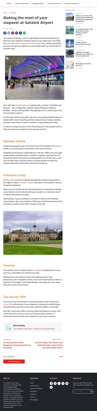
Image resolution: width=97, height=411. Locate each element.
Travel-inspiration (80, 40)
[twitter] (86, 3)
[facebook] (82, 3)
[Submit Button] (91, 391)
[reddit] (81, 3)
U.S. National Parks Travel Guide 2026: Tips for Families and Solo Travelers (84, 32)
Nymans (58, 146)
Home (32, 383)
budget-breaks (79, 13)
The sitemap (34, 400)
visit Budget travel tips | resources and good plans (34, 328)
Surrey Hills (8, 304)
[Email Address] (81, 391)
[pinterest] (89, 3)
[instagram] (84, 3)
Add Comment (14, 361)
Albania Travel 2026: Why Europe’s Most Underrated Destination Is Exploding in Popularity (84, 18)
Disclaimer (33, 391)
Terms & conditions (36, 388)
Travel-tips (78, 27)
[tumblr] (87, 3)
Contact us (33, 394)
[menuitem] (9, 3)
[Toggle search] (93, 3)
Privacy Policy (34, 386)
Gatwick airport (21, 105)
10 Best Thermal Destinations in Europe (83, 43)
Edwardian (10, 180)
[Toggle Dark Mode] (91, 3)
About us (33, 397)
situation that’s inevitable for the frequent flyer (27, 43)
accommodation (80, 50)
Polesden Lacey (25, 182)
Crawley (37, 270)
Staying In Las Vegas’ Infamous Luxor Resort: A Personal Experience (84, 54)
